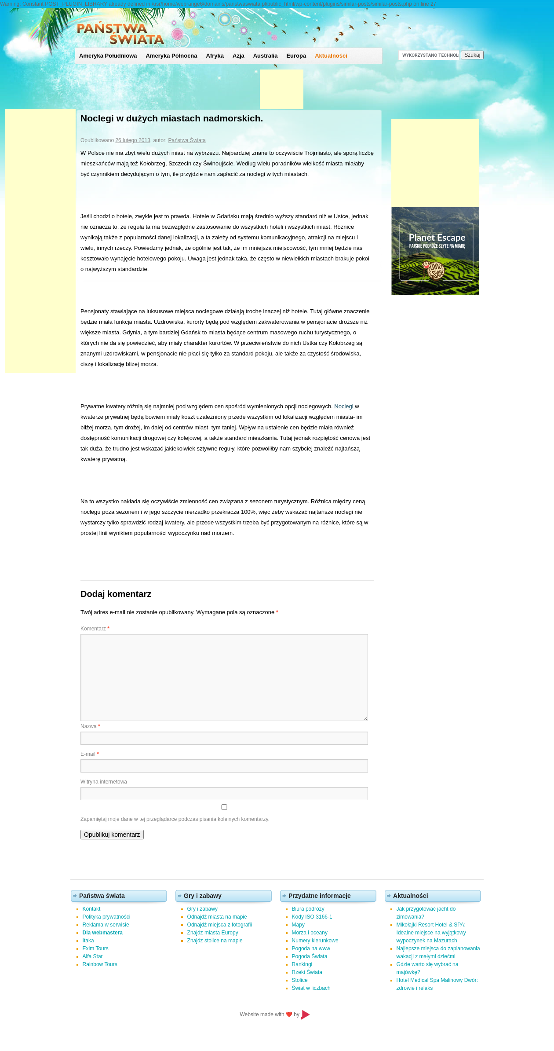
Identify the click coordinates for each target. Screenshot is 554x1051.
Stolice (300, 980)
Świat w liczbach (311, 988)
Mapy (298, 925)
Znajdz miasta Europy (212, 933)
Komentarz (94, 629)
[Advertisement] (40, 241)
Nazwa (90, 726)
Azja (238, 55)
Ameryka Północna (171, 55)
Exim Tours (96, 948)
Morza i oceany (310, 933)
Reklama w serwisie (106, 925)
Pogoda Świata (310, 956)
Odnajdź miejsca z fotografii (219, 925)
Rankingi (302, 964)
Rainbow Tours (100, 964)
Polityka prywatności (107, 917)
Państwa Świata (187, 140)
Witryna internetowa (103, 782)
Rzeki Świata (307, 972)
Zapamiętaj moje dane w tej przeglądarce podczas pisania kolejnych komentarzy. (175, 819)
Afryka (215, 55)
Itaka (88, 940)
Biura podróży (308, 909)
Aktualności (331, 55)
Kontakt (92, 909)
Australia (265, 55)
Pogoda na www (311, 948)
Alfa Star (93, 956)
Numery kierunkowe (315, 940)
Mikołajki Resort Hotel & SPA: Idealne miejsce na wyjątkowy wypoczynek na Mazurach (431, 933)
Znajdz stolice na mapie (215, 940)
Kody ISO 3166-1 (312, 917)
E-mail (89, 754)
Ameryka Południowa (108, 55)
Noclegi (344, 406)
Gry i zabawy (202, 909)
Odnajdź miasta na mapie (217, 917)
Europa (296, 55)
